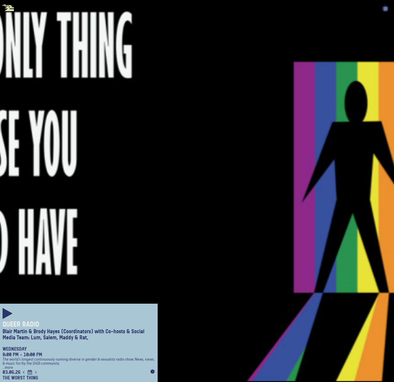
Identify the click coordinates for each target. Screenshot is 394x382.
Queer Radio (21, 324)
